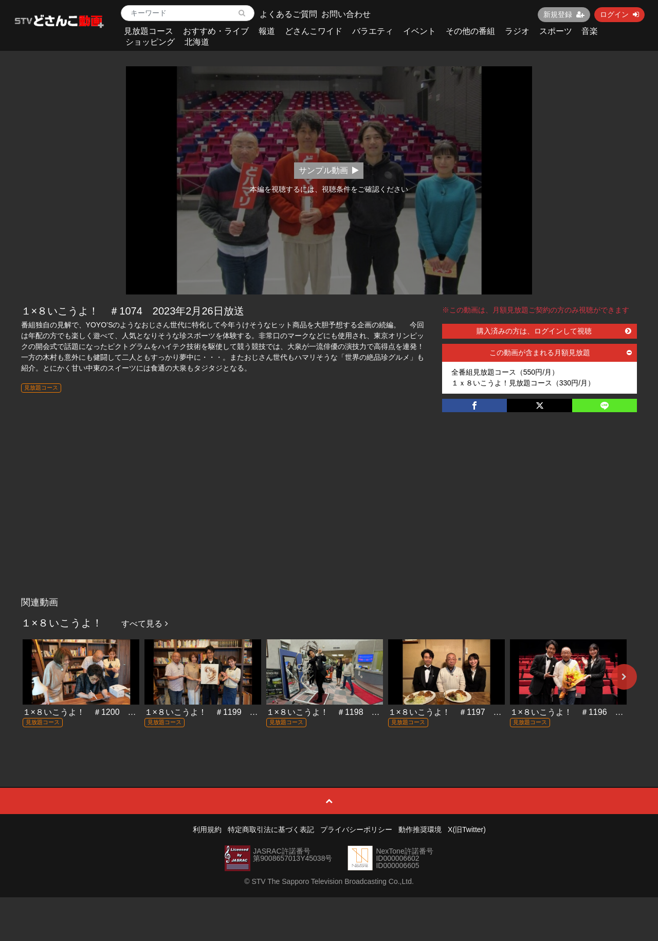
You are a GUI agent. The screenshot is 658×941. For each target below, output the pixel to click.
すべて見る (144, 623)
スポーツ (555, 31)
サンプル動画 (329, 170)
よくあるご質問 (288, 14)
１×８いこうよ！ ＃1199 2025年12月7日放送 (233, 712)
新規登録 (563, 14)
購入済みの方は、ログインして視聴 (554, 331)
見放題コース (148, 31)
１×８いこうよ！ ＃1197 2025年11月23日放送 (479, 712)
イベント (419, 31)
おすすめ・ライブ (216, 31)
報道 (267, 31)
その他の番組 (470, 31)
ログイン (619, 14)
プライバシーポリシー (356, 829)
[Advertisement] (329, 515)
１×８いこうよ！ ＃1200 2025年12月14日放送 (114, 712)
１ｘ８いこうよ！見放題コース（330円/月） (523, 383)
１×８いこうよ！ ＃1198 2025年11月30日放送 (357, 712)
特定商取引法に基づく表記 (271, 829)
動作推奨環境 (420, 829)
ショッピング (150, 42)
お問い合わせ (346, 14)
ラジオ (517, 31)
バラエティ (372, 31)
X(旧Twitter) (467, 829)
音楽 (589, 31)
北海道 (197, 42)
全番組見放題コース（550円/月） (505, 372)
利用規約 (207, 829)
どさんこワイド (313, 31)
